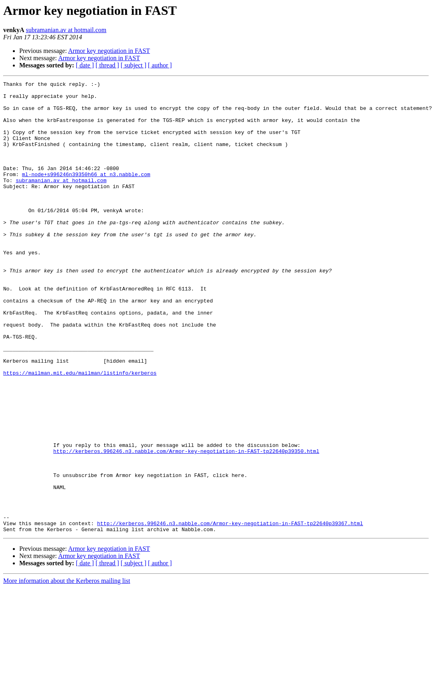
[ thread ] (107, 65)
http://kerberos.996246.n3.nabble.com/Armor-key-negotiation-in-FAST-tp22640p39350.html (186, 525)
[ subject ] (133, 65)
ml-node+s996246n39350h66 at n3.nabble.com (86, 193)
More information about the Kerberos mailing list (66, 671)
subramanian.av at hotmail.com (66, 29)
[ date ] (85, 65)
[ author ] (160, 65)
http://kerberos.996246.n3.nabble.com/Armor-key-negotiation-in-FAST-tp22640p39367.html (230, 612)
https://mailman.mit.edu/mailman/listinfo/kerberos (79, 431)
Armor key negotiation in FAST (109, 50)
